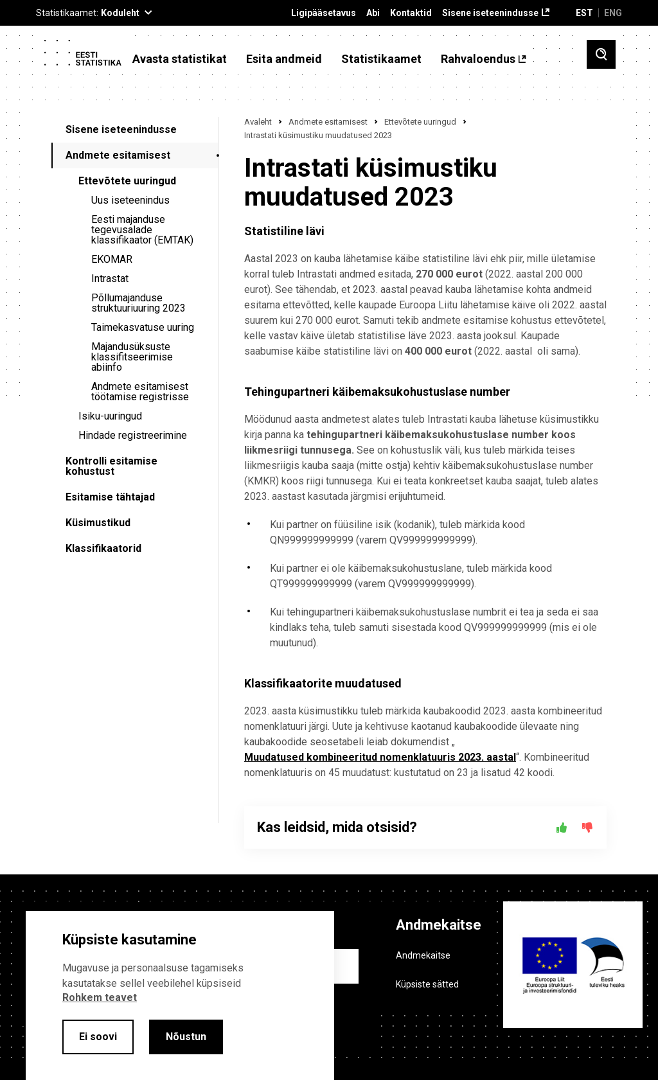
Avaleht (258, 122)
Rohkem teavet (99, 997)
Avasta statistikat (179, 59)
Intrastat (110, 278)
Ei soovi (98, 1037)
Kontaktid (411, 13)
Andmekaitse (423, 955)
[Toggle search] (601, 54)
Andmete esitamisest (118, 155)
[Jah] (561, 827)
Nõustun (186, 1037)
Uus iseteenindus (130, 200)
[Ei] (587, 827)
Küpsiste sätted (427, 984)
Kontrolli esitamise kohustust (111, 466)
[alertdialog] (180, 995)
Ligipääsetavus (323, 13)
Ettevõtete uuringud (127, 181)
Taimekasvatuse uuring (142, 327)
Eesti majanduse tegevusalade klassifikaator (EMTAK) (142, 229)
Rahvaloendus (478, 59)
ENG (613, 13)
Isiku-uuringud (110, 416)
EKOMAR (111, 259)
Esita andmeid (284, 59)
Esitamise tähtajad (110, 497)
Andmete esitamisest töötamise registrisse (140, 391)
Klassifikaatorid (103, 548)
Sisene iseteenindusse (490, 13)
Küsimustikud (98, 523)
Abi (373, 13)
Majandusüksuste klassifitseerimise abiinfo (132, 357)
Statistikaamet (381, 59)
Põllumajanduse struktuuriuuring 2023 (138, 303)
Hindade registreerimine (132, 435)
